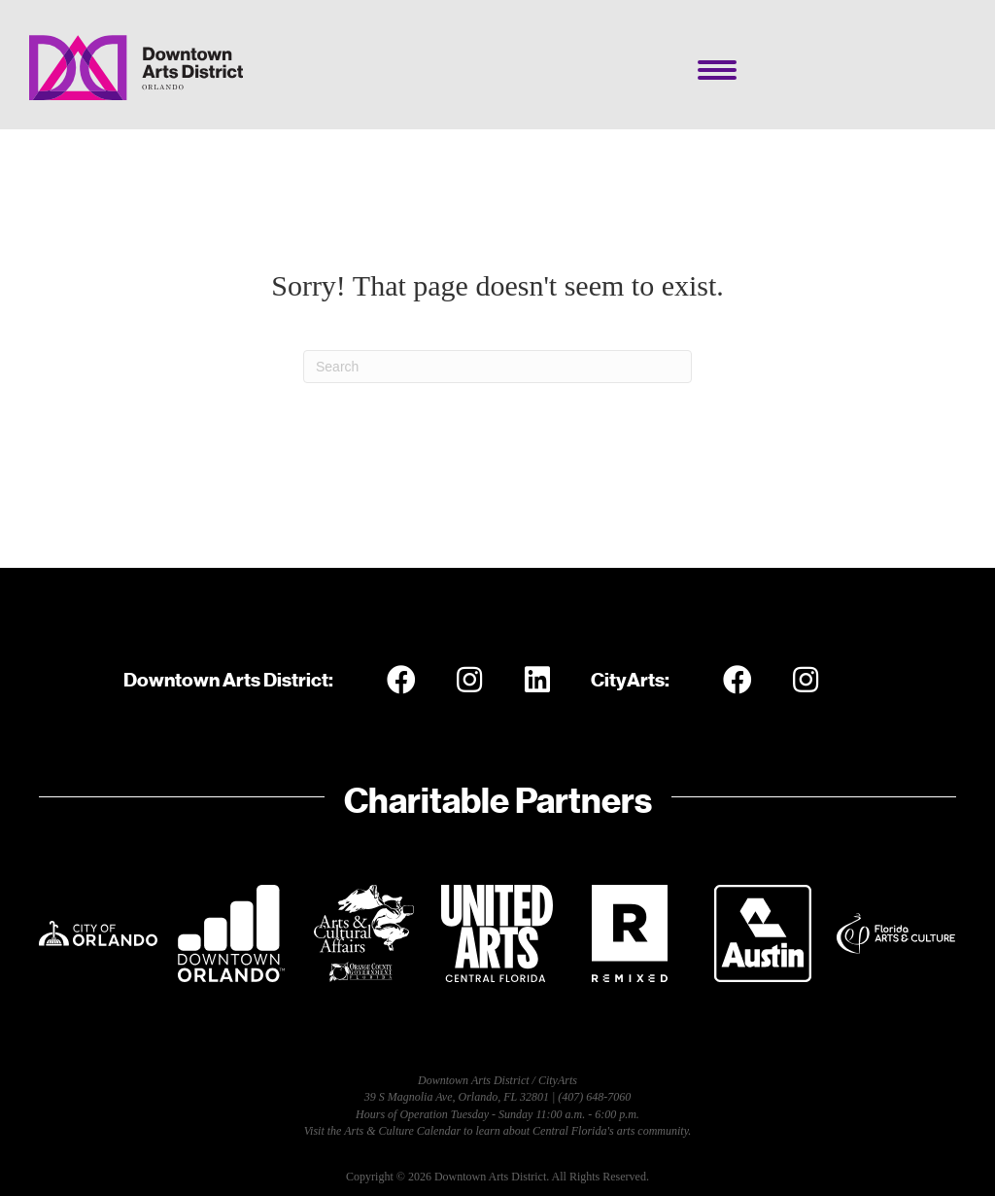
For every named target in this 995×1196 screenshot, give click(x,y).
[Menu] (717, 70)
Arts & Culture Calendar (402, 1131)
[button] (401, 680)
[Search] (497, 366)
